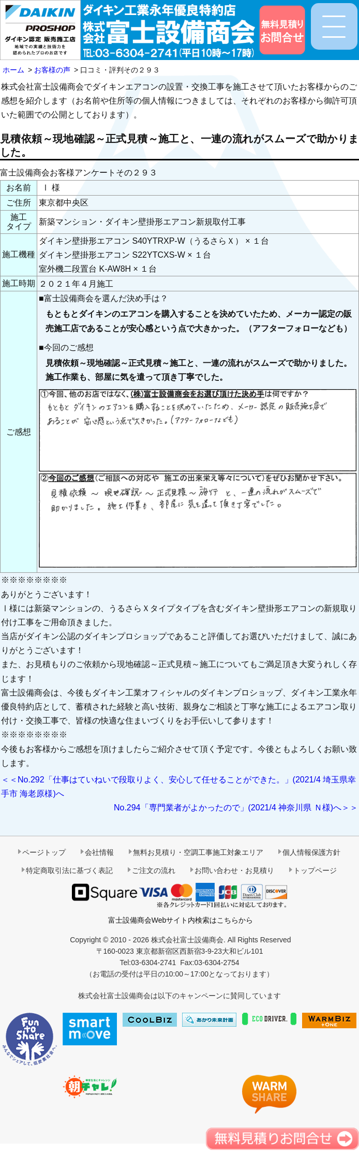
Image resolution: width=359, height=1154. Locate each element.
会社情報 (99, 852)
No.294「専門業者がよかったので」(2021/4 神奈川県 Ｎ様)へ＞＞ (236, 807)
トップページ (315, 870)
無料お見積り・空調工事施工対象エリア (198, 852)
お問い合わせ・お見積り (234, 870)
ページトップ (44, 852)
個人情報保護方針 (311, 852)
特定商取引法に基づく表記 (69, 870)
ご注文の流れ (153, 870)
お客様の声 (52, 70)
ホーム (13, 70)
